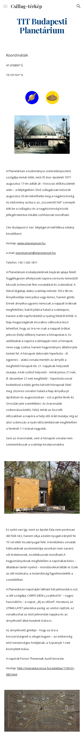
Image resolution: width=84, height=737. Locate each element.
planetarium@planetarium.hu (36, 253)
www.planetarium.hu (31, 243)
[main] (42, 26)
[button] (5, 6)
